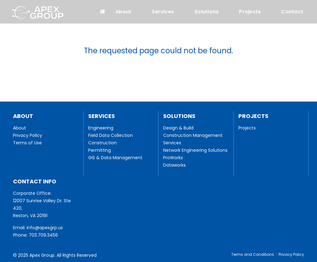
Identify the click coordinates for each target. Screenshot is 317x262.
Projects (250, 12)
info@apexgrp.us (45, 228)
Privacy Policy (27, 135)
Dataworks (174, 165)
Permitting (99, 150)
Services (163, 12)
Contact (292, 12)
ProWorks (173, 158)
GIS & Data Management (115, 158)
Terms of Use (27, 143)
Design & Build (178, 128)
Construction (102, 143)
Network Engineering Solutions (195, 150)
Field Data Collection (110, 135)
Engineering (100, 128)
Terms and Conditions (252, 254)
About (123, 12)
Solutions (206, 12)
